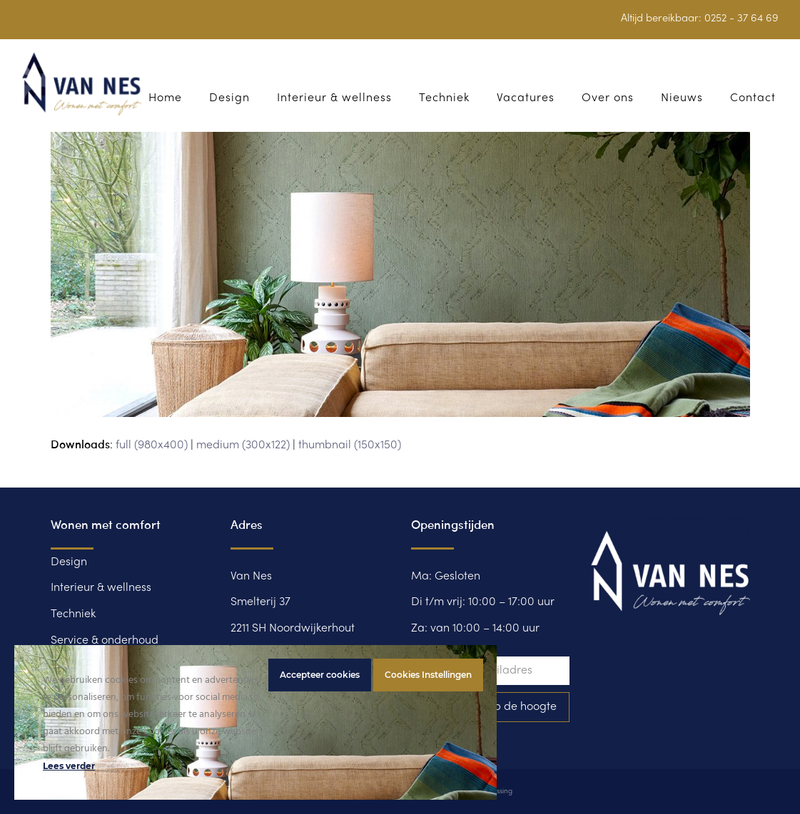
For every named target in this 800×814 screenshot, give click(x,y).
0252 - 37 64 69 (741, 19)
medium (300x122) (243, 445)
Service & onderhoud (104, 640)
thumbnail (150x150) (349, 445)
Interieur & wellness (101, 588)
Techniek (73, 614)
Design (69, 562)
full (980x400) (152, 445)
